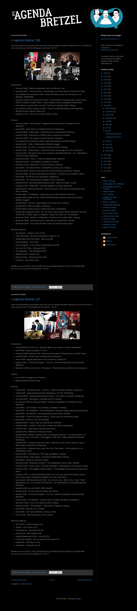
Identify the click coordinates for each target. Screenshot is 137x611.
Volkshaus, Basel (109, 225)
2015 (106, 155)
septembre (110, 118)
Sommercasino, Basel (111, 216)
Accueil (52, 580)
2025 (106, 76)
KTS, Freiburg (108, 194)
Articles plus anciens (84, 580)
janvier (108, 151)
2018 (106, 99)
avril (107, 141)
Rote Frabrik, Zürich (110, 213)
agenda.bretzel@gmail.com (110, 39)
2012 (106, 164)
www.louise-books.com (109, 50)
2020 (106, 93)
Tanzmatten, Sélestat (111, 222)
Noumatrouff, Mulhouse (111, 205)
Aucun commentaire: (39, 287)
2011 (106, 168)
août (107, 121)
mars (108, 144)
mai (107, 131)
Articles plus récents (19, 580)
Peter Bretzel (110, 245)
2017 (106, 102)
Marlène (109, 241)
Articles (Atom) (26, 584)
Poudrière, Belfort (109, 210)
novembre (109, 112)
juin (107, 128)
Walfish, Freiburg (109, 227)
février (108, 147)
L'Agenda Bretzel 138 (25, 40)
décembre (109, 108)
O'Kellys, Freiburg (109, 208)
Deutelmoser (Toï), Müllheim (113, 184)
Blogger (78, 599)
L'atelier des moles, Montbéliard (110, 198)
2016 (106, 105)
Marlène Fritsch (111, 238)
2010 (106, 171)
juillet (108, 125)
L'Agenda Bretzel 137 (25, 299)
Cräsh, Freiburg (109, 181)
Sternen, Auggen (109, 219)
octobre (109, 115)
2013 (106, 161)
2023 (106, 83)
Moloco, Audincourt (110, 202)
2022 (106, 86)
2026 (106, 73)
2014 (106, 158)
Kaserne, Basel (108, 192)
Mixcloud (17, 269)
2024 (106, 80)
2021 (106, 89)
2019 (106, 96)
